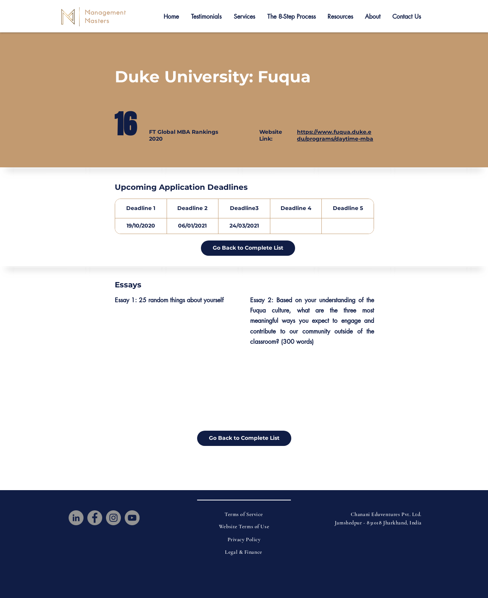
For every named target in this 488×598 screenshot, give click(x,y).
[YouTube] (132, 517)
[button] (206, 16)
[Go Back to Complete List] (248, 248)
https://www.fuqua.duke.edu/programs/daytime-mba (335, 135)
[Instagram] (113, 517)
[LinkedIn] (76, 517)
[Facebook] (94, 517)
